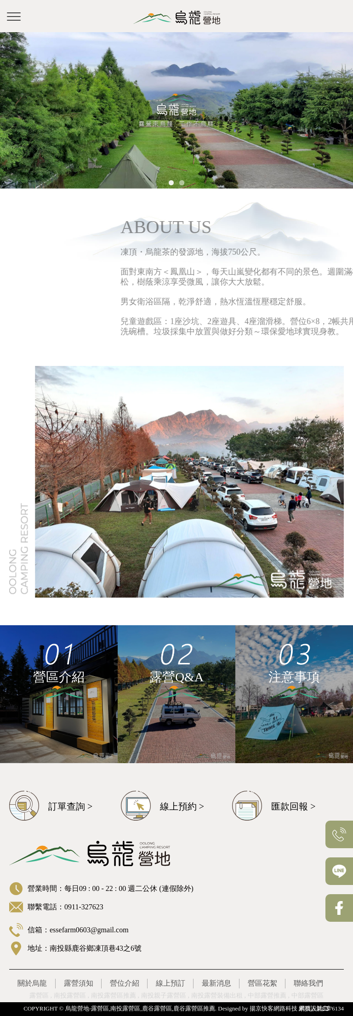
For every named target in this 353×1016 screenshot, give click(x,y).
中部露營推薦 (267, 995)
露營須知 (78, 983)
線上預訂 (170, 983)
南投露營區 (70, 995)
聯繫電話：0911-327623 (65, 907)
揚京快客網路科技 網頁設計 (286, 1008)
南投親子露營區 (163, 995)
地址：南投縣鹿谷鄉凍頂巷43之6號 (85, 948)
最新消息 (216, 983)
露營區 (39, 995)
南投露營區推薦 (113, 995)
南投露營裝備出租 (217, 995)
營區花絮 (262, 983)
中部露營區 (307, 995)
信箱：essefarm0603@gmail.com (78, 930)
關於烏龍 (32, 983)
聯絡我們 (308, 983)
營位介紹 (124, 983)
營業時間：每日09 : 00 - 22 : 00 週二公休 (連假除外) (111, 888)
